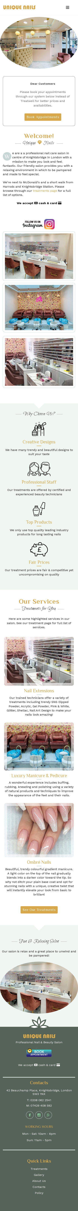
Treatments (39, 1169)
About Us (39, 1181)
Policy (39, 1193)
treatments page (45, 191)
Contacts (39, 1187)
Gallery (39, 1175)
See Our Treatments (39, 910)
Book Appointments (43, 117)
